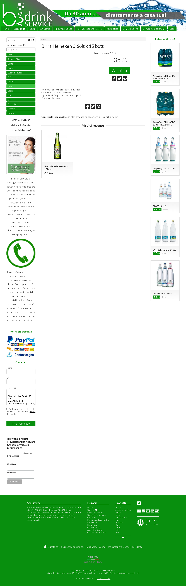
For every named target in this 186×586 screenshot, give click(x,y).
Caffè (10, 68)
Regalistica (112, 28)
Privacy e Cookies (95, 512)
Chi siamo (91, 517)
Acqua (10, 54)
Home (6, 28)
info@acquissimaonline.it (128, 573)
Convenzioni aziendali (154, 28)
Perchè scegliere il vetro (89, 28)
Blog (172, 28)
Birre (43, 39)
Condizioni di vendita (96, 515)
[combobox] (20, 49)
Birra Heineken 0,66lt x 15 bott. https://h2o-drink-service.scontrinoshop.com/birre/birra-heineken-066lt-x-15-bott (20, 397)
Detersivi (12, 104)
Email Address (14, 456)
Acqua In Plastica (15, 59)
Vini (9, 99)
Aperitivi (11, 81)
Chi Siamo (45, 28)
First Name (11, 464)
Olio (9, 95)
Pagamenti (92, 522)
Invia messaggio (21, 423)
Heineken (113, 133)
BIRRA (11, 113)
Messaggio (11, 387)
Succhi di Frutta (15, 72)
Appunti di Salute (63, 28)
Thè (9, 77)
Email (8, 377)
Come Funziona (130, 28)
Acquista (119, 70)
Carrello (19, 28)
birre (101, 133)
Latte (10, 90)
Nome (9, 367)
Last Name (11, 472)
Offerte (11, 108)
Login (32, 28)
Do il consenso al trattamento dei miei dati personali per (20, 411)
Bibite (10, 63)
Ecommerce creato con (93, 578)
